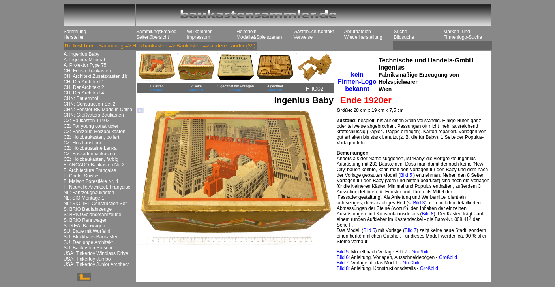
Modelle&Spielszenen (259, 37)
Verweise (303, 37)
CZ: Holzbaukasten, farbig (91, 159)
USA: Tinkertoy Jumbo (87, 259)
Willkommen (199, 31)
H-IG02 (314, 88)
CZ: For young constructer (91, 126)
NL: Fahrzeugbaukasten (89, 192)
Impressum (198, 37)
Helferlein (246, 31)
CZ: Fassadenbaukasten (89, 154)
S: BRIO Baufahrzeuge (88, 209)
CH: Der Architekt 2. (84, 87)
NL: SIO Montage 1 (84, 198)
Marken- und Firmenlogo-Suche (462, 34)
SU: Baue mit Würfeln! (87, 231)
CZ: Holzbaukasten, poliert (91, 137)
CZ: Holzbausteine (83, 142)
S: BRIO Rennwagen (85, 220)
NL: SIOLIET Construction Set (95, 203)
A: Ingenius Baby (81, 54)
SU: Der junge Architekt (88, 242)
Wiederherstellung (363, 37)
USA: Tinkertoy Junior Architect (96, 264)
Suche (400, 31)
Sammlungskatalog (156, 31)
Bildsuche (404, 37)
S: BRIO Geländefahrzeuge (92, 214)
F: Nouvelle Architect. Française (97, 187)
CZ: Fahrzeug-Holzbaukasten (95, 131)
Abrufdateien (357, 31)
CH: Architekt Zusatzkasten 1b (95, 76)
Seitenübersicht (152, 37)
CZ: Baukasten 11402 (86, 120)
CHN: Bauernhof (81, 98)
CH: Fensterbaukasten (87, 71)
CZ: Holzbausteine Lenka (90, 148)
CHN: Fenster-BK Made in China (98, 109)
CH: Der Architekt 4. (84, 93)
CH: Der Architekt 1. (84, 82)
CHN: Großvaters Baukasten (94, 115)
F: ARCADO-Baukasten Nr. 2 (94, 165)
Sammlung (75, 31)
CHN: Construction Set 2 (89, 104)
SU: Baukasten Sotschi (88, 248)
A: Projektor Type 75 (85, 65)
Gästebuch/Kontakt (313, 31)
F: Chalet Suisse (81, 176)
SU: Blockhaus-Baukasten (91, 237)
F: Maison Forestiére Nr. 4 (91, 181)
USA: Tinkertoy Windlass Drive (96, 253)
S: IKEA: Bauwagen (84, 225)
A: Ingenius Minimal (84, 59)
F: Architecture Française (90, 170)
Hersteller (74, 37)
